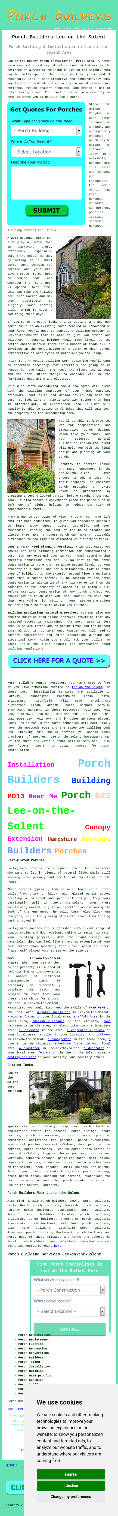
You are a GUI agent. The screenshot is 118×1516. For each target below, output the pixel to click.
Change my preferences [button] (71, 1496)
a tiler (45, 1034)
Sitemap (11, 1465)
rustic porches (88, 1162)
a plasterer (29, 1048)
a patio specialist (53, 1012)
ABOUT (78, 28)
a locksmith (29, 1030)
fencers (44, 1052)
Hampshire (50, 1185)
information (88, 644)
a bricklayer (100, 1034)
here (57, 1246)
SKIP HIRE (97, 1007)
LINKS (67, 28)
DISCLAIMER (105, 28)
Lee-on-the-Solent (87, 687)
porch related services (83, 1180)
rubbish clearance (48, 1021)
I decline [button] (71, 1485)
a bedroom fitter (69, 1043)
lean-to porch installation (80, 1149)
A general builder (43, 340)
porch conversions (42, 1135)
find (20, 1201)
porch (106, 61)
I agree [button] (71, 1474)
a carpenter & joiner (86, 1030)
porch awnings (84, 1131)
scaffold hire (86, 1016)
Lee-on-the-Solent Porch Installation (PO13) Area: (51, 61)
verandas (96, 203)
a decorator (94, 1048)
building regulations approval (48, 617)
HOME (57, 28)
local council (74, 596)
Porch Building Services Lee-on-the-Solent (54, 1254)
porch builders (90, 1232)
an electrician (66, 1025)
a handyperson (59, 1039)
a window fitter (21, 1016)
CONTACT (90, 28)
